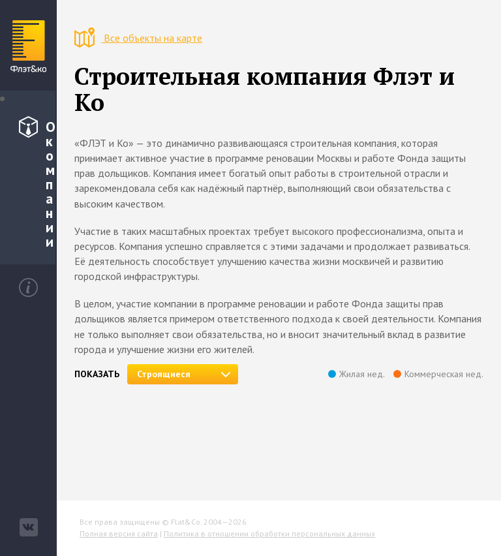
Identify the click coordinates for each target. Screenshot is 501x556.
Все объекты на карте (138, 37)
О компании (37, 183)
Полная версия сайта (119, 533)
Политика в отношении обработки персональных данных (269, 533)
